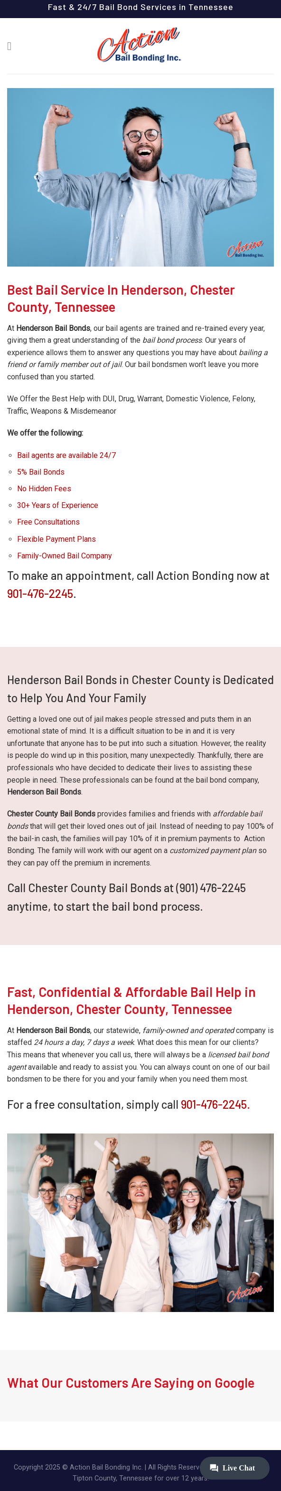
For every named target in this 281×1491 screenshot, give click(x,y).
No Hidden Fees (44, 488)
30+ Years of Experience (57, 505)
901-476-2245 (40, 593)
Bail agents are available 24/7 (66, 455)
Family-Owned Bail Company (64, 555)
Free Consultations (48, 522)
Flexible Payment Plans (56, 539)
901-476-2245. (215, 1104)
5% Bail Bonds (41, 472)
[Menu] (13, 46)
